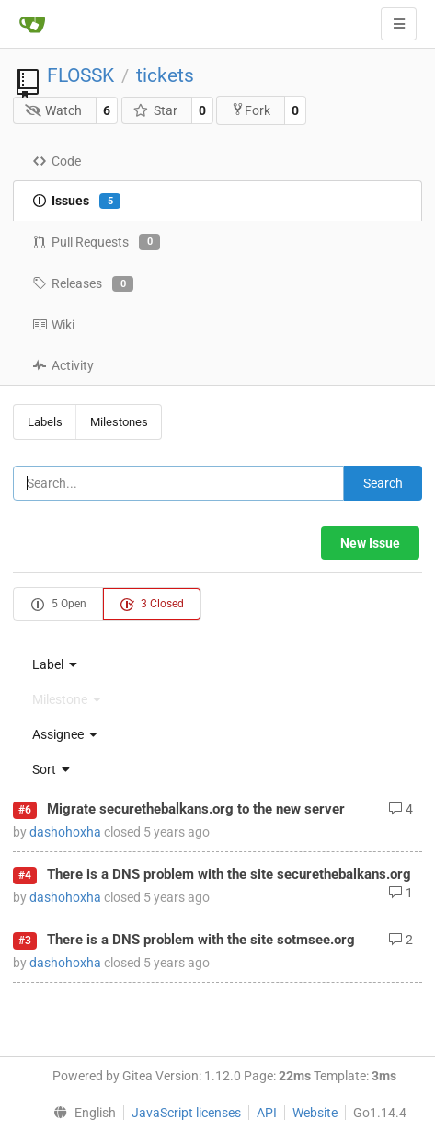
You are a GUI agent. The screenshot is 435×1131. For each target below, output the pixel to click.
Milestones (119, 422)
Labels (45, 422)
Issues (76, 201)
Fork (250, 110)
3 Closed (152, 604)
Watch (54, 110)
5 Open (58, 604)
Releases (82, 284)
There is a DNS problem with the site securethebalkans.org (229, 874)
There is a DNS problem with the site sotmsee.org (201, 939)
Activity (63, 365)
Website (315, 1112)
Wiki (53, 324)
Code (56, 161)
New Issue (370, 543)
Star (154, 110)
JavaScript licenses (186, 1112)
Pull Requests (96, 242)
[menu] (217, 664)
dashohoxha (65, 832)
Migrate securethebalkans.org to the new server (196, 809)
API (267, 1112)
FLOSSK (80, 75)
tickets (165, 75)
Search (383, 483)
